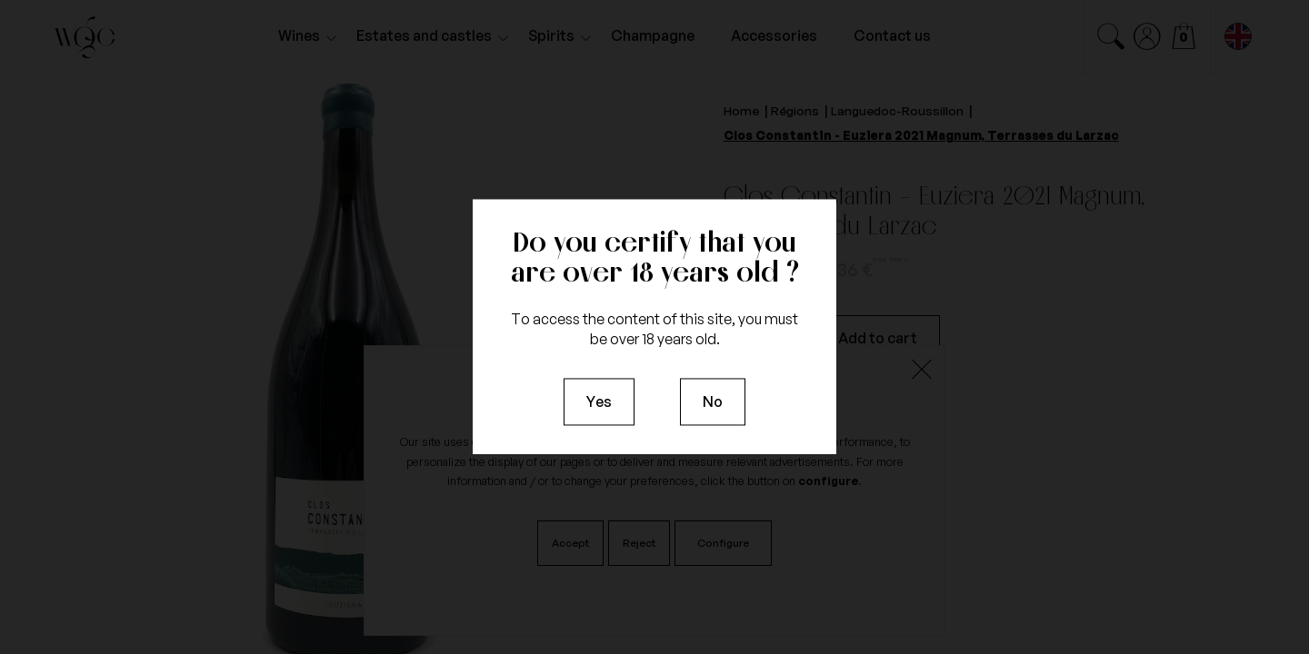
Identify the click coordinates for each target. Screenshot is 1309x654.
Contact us (892, 35)
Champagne (652, 35)
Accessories (774, 35)
